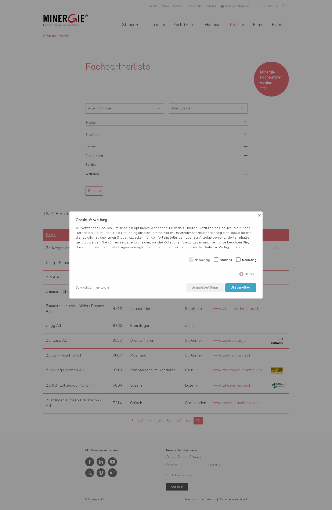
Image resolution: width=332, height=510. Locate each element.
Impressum (102, 287)
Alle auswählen (240, 287)
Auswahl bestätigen (205, 287)
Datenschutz (84, 287)
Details (249, 273)
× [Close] (259, 215)
